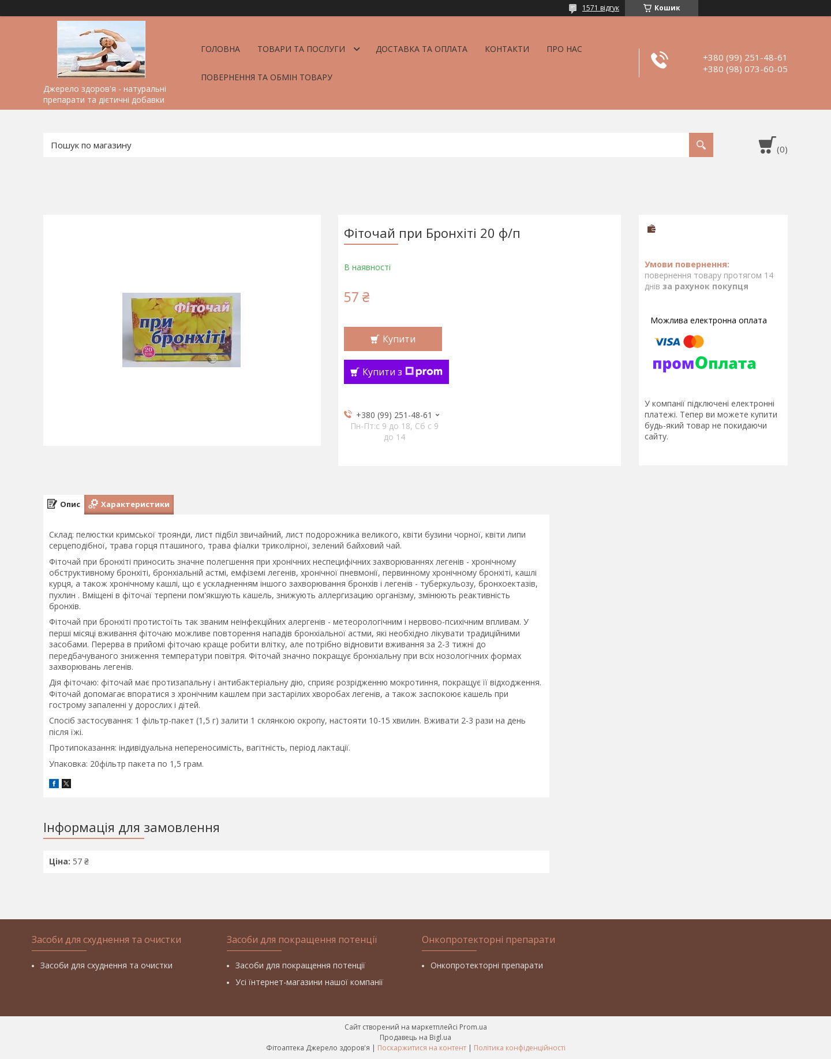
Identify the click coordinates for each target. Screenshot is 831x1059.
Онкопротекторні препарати (487, 965)
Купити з (402, 372)
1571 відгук (600, 8)
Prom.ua (473, 1027)
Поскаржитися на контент (421, 1048)
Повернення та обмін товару (266, 77)
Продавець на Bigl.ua (415, 1037)
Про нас (564, 48)
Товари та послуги (301, 48)
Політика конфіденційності (520, 1048)
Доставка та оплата (421, 48)
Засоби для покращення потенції (300, 965)
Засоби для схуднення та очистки (106, 965)
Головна (220, 48)
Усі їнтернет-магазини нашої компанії (309, 981)
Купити (399, 339)
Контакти (507, 48)
